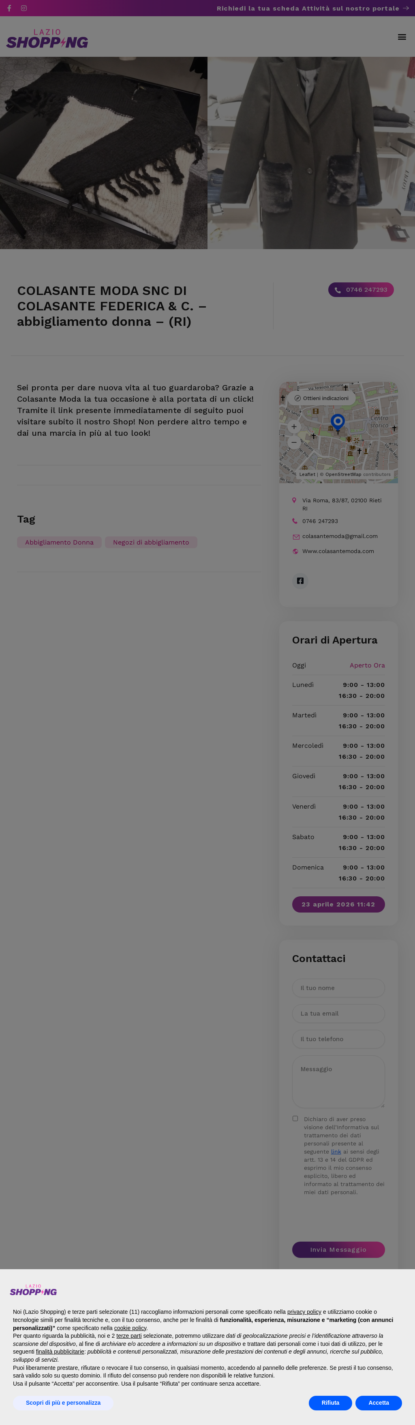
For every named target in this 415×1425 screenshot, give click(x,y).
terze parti (128, 1335)
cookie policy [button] (130, 1328)
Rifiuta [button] (331, 1402)
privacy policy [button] (304, 1312)
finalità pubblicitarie (60, 1351)
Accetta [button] (378, 1402)
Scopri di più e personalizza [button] (63, 1402)
